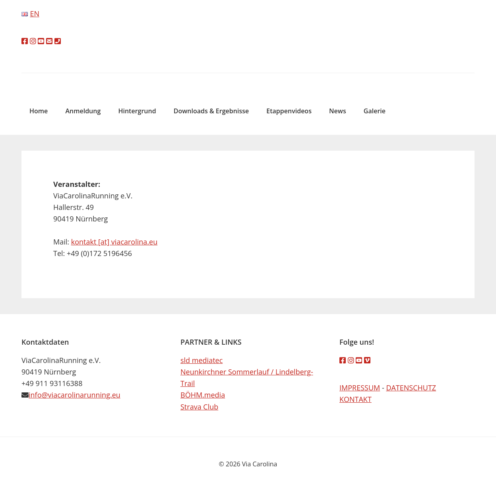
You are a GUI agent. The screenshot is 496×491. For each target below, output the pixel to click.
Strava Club (199, 406)
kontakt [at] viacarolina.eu (114, 241)
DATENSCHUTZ (411, 387)
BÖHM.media (202, 395)
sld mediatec (201, 360)
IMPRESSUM (359, 387)
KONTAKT (355, 399)
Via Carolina (248, 79)
